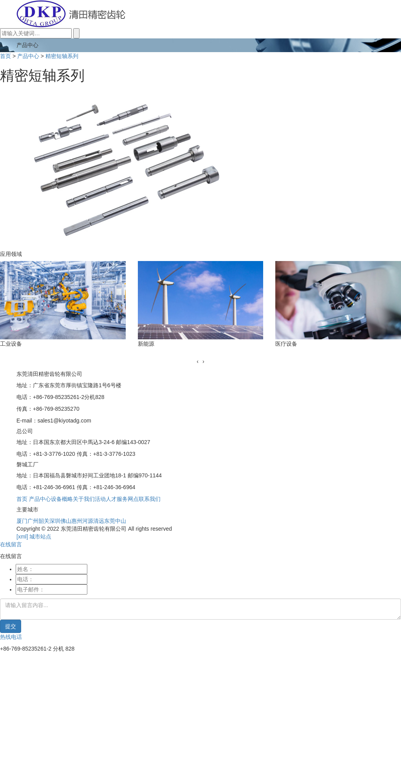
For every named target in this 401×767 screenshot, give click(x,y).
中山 (120, 521)
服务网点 (128, 499)
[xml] (22, 536)
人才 (111, 499)
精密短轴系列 (61, 56)
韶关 (43, 521)
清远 (98, 521)
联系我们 (150, 499)
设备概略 (62, 499)
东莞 (109, 521)
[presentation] (198, 361)
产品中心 (28, 56)
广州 (32, 521)
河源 (87, 521)
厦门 (21, 521)
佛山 (65, 521)
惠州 (76, 521)
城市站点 (40, 536)
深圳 (54, 521)
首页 (5, 56)
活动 (100, 499)
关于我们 (84, 499)
